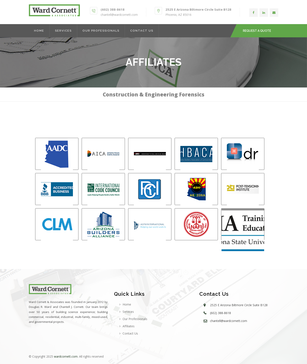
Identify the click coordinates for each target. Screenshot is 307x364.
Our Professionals (101, 30)
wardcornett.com (66, 356)
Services (63, 30)
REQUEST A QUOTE (257, 30)
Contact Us (141, 30)
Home (39, 30)
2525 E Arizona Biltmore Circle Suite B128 (198, 9)
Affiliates (129, 326)
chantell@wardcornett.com (119, 15)
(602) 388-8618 (113, 9)
